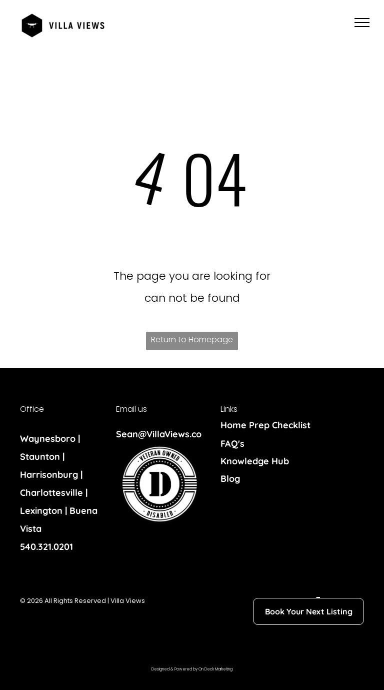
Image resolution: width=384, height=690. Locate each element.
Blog (230, 478)
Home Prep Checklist (265, 425)
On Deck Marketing (215, 669)
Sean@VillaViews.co (159, 434)
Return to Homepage (192, 339)
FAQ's (232, 443)
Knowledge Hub (254, 461)
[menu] (362, 23)
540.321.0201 (46, 546)
